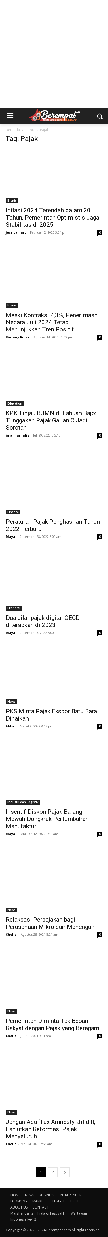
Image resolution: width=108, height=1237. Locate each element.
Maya (10, 536)
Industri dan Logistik (23, 802)
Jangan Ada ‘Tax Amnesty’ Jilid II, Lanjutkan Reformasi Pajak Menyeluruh (50, 1129)
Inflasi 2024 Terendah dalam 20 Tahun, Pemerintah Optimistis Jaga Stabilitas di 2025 (52, 217)
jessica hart (16, 232)
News (11, 701)
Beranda (13, 129)
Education (14, 403)
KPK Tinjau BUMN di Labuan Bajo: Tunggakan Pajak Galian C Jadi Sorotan (51, 420)
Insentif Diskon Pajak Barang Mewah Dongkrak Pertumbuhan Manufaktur (47, 819)
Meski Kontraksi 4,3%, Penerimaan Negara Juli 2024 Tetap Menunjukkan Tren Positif (52, 322)
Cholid (11, 934)
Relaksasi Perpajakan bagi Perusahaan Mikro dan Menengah (50, 923)
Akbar (11, 726)
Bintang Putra (18, 337)
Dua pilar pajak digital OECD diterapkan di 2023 (43, 621)
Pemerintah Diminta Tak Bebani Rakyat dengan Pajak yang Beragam (52, 1024)
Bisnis (12, 201)
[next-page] (65, 1172)
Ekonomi (13, 608)
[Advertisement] (54, 54)
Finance (13, 512)
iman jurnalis (17, 435)
